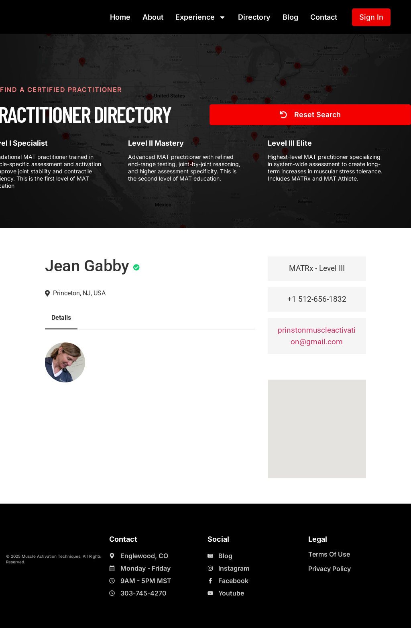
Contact (323, 17)
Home (120, 17)
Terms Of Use (329, 554)
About (152, 17)
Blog (290, 17)
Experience (200, 17)
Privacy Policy (329, 569)
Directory (254, 17)
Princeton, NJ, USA (79, 293)
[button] (316, 421)
